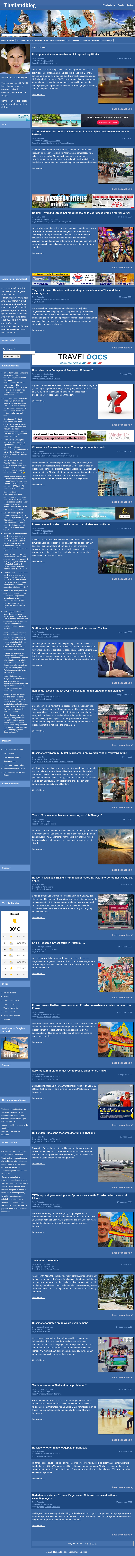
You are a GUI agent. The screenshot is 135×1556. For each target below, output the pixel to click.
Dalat (39, 1269)
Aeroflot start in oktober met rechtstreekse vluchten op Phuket (69, 1070)
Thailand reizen (41, 40)
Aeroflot (40, 1079)
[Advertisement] (14, 202)
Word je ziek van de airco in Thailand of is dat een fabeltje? (15, 593)
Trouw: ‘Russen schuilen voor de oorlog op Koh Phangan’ (67, 815)
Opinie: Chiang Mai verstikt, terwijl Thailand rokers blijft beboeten (16, 442)
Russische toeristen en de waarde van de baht (60, 1323)
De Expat (54, 219)
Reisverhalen (48, 1267)
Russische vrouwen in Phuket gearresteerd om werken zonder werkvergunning (79, 753)
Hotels (45, 141)
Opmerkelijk (48, 61)
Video (54, 63)
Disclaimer (73, 1552)
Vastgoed (65, 453)
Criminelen (41, 1456)
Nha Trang (47, 1269)
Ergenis (40, 1507)
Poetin (40, 637)
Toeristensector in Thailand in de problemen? (59, 1385)
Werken (55, 761)
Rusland (47, 637)
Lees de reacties (121, 109)
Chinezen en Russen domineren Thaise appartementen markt (69, 447)
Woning (7, 1019)
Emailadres (9, 349)
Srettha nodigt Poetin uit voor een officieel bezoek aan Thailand (70, 628)
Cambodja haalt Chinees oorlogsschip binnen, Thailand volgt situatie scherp (16, 515)
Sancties (57, 1141)
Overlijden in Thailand (12, 757)
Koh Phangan (43, 824)
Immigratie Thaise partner (14, 765)
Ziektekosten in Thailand (13, 750)
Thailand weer (73, 40)
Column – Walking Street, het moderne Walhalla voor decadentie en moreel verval (81, 213)
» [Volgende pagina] (95, 1543)
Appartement (42, 456)
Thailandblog (20, 5)
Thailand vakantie (57, 40)
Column (46, 219)
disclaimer (5, 1135)
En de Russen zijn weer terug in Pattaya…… (58, 943)
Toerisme (55, 1017)
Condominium (64, 456)
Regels (121, 5)
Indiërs (56, 143)
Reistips (7, 997)
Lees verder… (38, 94)
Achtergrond (48, 531)
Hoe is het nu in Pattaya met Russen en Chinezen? (62, 370)
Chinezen (41, 143)
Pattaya (63, 143)
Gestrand (41, 1141)
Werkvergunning (66, 761)
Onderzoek (47, 1504)
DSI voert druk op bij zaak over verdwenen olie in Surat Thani (15, 478)
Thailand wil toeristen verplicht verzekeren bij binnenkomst (16, 375)
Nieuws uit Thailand (51, 299)
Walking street (65, 221)
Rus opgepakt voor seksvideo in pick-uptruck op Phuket (66, 54)
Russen (47, 63)
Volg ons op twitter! (15, 117)
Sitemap (83, 1552)
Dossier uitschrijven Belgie (14, 769)
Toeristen (56, 1507)
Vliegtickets (65, 299)
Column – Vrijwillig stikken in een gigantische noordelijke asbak (16, 462)
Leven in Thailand (50, 949)
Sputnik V (49, 1207)
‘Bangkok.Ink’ (9, 678)
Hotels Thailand (7, 40)
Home (35, 47)
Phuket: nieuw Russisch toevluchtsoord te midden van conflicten (71, 524)
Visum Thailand (10, 753)
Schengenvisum (10, 761)
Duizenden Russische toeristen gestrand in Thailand (63, 1133)
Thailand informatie (24, 40)
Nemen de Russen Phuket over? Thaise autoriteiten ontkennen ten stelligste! (78, 690)
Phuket (40, 63)
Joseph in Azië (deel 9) (45, 1260)
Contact (130, 5)
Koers (39, 1331)
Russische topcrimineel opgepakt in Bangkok (59, 1447)
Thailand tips (106, 40)
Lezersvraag (48, 376)
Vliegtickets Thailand (90, 40)
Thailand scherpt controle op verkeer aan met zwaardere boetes (15, 556)
